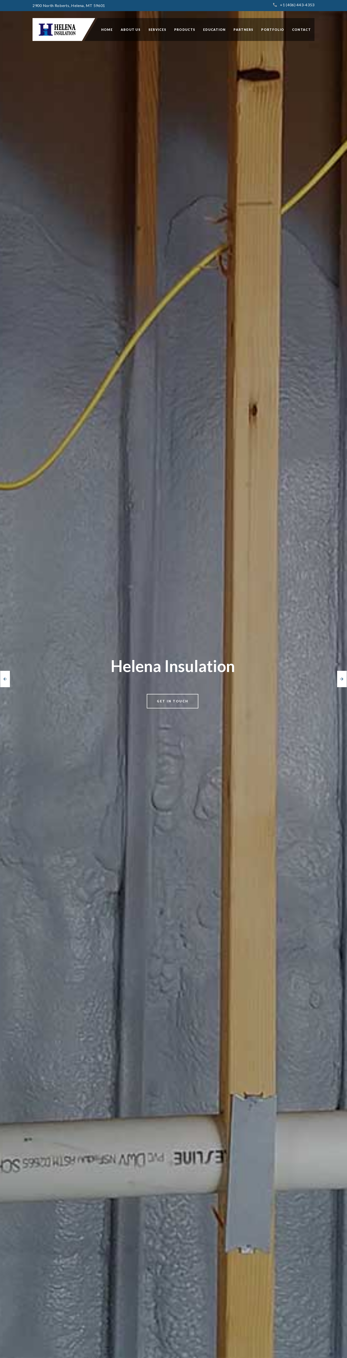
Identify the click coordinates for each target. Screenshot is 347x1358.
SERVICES (157, 30)
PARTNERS (243, 30)
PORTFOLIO (272, 30)
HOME (107, 30)
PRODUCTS (184, 30)
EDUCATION (214, 30)
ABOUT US (130, 30)
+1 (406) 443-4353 (297, 4)
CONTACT (301, 30)
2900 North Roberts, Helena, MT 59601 (69, 5)
